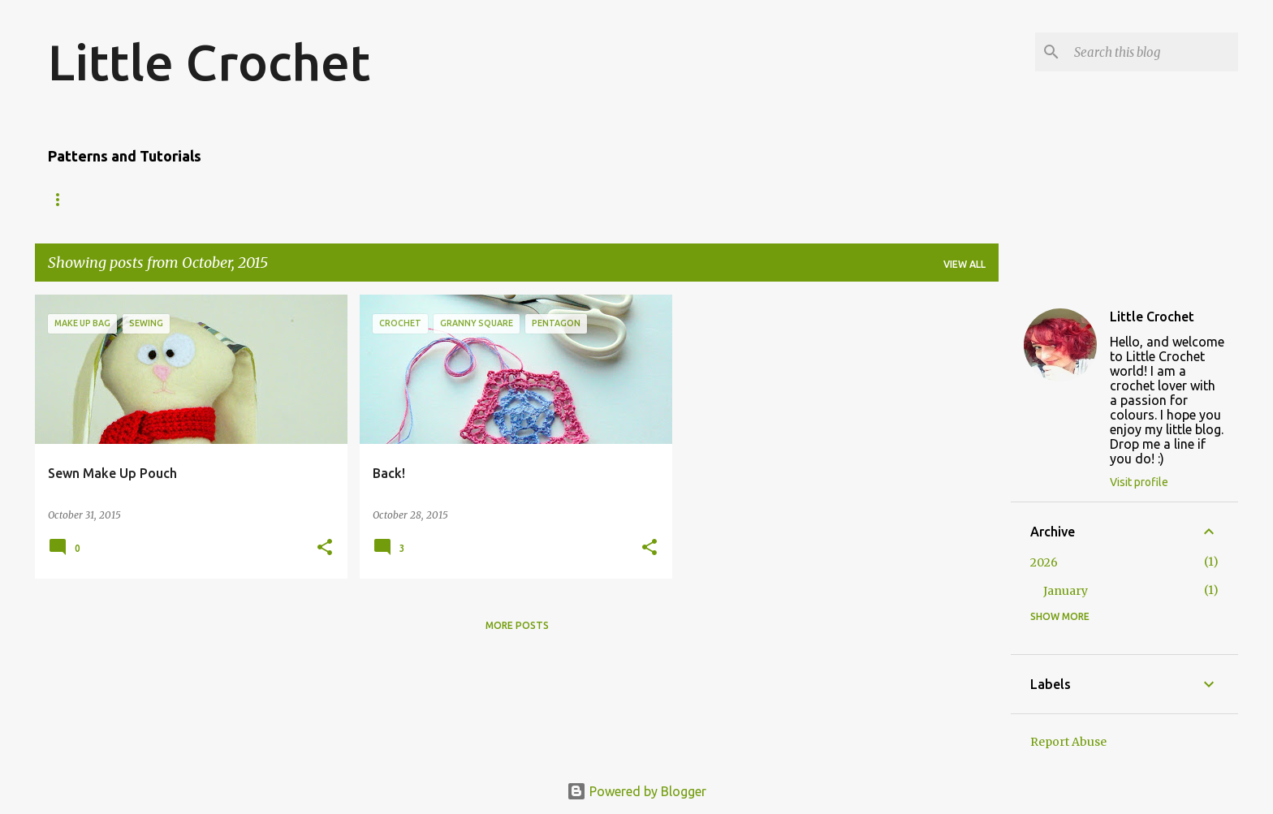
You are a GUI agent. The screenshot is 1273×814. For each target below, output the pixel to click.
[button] (324, 548)
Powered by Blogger (636, 791)
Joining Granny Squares (523, 199)
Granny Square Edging (355, 199)
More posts (517, 625)
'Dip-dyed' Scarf (212, 199)
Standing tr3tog (807, 199)
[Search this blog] (1153, 51)
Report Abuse (1068, 741)
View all (964, 264)
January (1065, 591)
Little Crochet (209, 61)
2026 (1044, 562)
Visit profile (1139, 482)
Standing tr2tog (675, 199)
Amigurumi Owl (90, 199)
